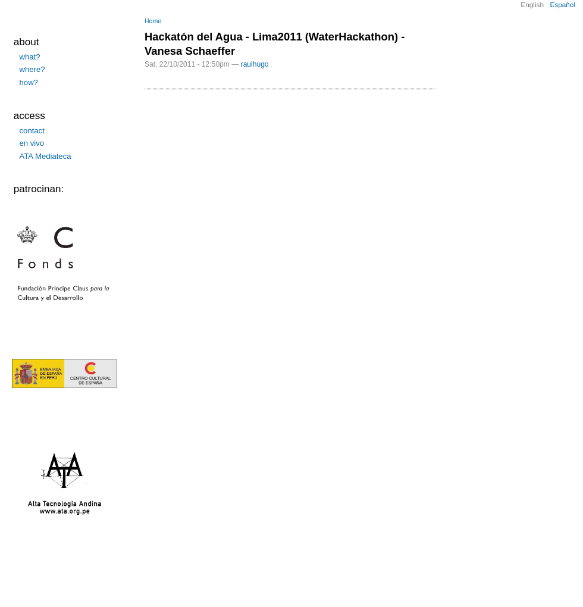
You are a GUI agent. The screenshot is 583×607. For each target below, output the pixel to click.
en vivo (32, 143)
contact (32, 130)
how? (29, 82)
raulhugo (255, 64)
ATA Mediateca (45, 156)
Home (153, 21)
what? (30, 56)
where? (32, 69)
